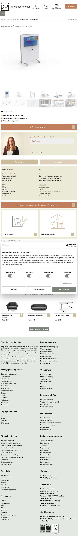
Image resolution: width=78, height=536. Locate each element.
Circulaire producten (7, 442)
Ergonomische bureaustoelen (10, 354)
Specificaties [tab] (20, 142)
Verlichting (4, 378)
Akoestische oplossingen (8, 364)
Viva (17, 19)
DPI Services (44, 384)
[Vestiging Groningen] (58, 484)
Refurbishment (45, 407)
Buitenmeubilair (45, 440)
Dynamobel (10, 19)
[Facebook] (36, 532)
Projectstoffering (6, 361)
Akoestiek (4, 498)
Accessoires (4, 385)
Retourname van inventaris (48, 341)
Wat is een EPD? (6, 445)
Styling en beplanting (46, 357)
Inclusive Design (45, 437)
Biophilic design (45, 428)
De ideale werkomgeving (8, 495)
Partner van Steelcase (47, 435)
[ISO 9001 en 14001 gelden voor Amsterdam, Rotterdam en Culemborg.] (58, 500)
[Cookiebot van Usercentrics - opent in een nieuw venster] (67, 245)
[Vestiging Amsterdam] (58, 469)
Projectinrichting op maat (8, 470)
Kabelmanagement (46, 369)
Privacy (3, 486)
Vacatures (4, 401)
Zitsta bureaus (5, 356)
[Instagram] (42, 532)
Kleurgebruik (44, 430)
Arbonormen (5, 488)
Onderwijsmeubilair (46, 445)
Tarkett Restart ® (6, 433)
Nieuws (3, 398)
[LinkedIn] (39, 532)
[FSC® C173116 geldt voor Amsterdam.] (58, 497)
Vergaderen (4, 456)
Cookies (39, 525)
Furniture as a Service (47, 332)
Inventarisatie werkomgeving (49, 327)
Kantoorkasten (5, 368)
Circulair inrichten (45, 359)
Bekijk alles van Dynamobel (39, 309)
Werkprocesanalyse (46, 329)
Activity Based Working (47, 421)
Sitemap (39, 529)
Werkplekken (5, 380)
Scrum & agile (5, 467)
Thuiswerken (44, 426)
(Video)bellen (5, 465)
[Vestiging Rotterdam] (58, 474)
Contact (71, 6)
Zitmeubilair (4, 366)
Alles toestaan (64, 289)
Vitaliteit (3, 481)
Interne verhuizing (45, 410)
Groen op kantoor (45, 433)
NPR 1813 (4, 490)
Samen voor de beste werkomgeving (12, 437)
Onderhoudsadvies (46, 400)
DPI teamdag (5, 403)
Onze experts (5, 396)
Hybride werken (45, 423)
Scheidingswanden (7, 371)
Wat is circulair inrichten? (8, 421)
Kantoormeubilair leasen (47, 334)
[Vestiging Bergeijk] (58, 479)
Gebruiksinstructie (45, 398)
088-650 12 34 (45, 456)
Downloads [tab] (58, 142)
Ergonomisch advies (46, 364)
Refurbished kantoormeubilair (49, 339)
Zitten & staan (5, 483)
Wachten (3, 463)
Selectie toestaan (39, 289)
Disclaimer (39, 527)
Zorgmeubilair (44, 442)
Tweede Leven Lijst (7, 428)
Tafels (3, 375)
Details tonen (67, 283)
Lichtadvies (43, 366)
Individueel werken (6, 458)
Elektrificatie (5, 383)
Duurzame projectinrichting (9, 435)
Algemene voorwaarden (39, 523)
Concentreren (5, 460)
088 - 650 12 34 (37, 133)
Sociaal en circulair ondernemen (11, 423)
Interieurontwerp (45, 354)
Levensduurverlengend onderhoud (50, 403)
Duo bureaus (5, 359)
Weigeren (14, 289)
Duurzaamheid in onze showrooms (11, 426)
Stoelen (3, 373)
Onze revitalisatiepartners (9, 430)
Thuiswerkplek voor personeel (49, 382)
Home (3, 19)
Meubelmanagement (46, 387)
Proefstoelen (5, 500)
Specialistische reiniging (47, 405)
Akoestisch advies (45, 362)
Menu (5, 15)
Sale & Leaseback (45, 336)
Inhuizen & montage (46, 380)
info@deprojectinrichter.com (50, 458)
